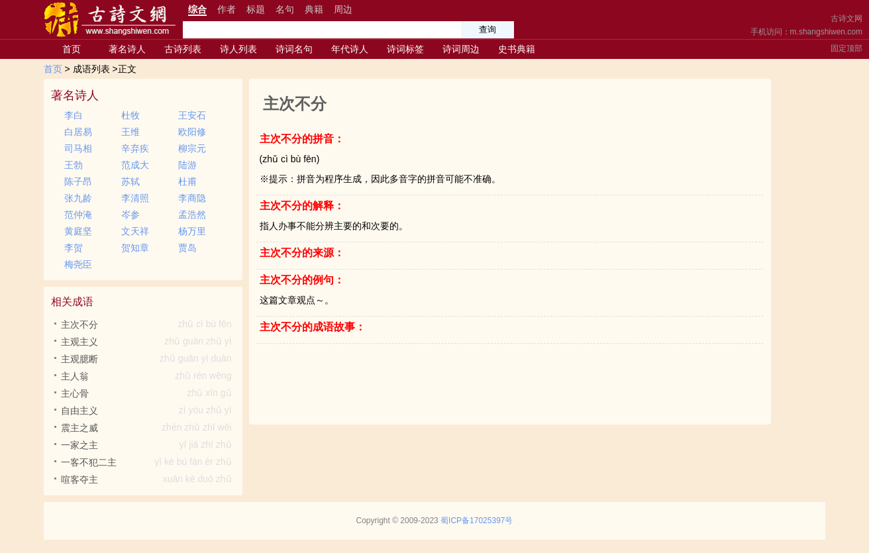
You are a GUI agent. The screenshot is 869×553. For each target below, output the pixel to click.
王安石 (192, 115)
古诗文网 (846, 18)
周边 (343, 9)
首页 (71, 49)
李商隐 (192, 198)
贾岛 (187, 247)
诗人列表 (238, 49)
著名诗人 (127, 49)
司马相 (78, 148)
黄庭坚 (78, 231)
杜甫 (187, 181)
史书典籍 (516, 49)
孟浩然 (192, 214)
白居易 (78, 131)
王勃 (73, 165)
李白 (73, 115)
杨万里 (192, 231)
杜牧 (130, 115)
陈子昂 (78, 181)
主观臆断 (148, 359)
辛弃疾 (135, 148)
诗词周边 (461, 49)
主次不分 (148, 324)
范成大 (135, 165)
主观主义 (148, 341)
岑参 (130, 214)
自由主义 (148, 410)
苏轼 (130, 181)
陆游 (187, 165)
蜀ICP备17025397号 (476, 520)
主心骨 (148, 393)
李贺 (73, 247)
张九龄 (78, 198)
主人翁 (148, 376)
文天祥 (135, 231)
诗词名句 (294, 49)
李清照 (135, 198)
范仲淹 (78, 214)
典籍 (314, 9)
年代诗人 (349, 49)
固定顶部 (846, 48)
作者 (226, 9)
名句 (285, 9)
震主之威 (148, 428)
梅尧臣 (78, 264)
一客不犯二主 (148, 462)
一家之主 (148, 445)
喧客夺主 (148, 479)
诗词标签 (405, 49)
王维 (130, 131)
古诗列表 (182, 49)
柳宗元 (192, 148)
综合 (197, 9)
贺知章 (135, 247)
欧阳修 (192, 131)
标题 (255, 9)
